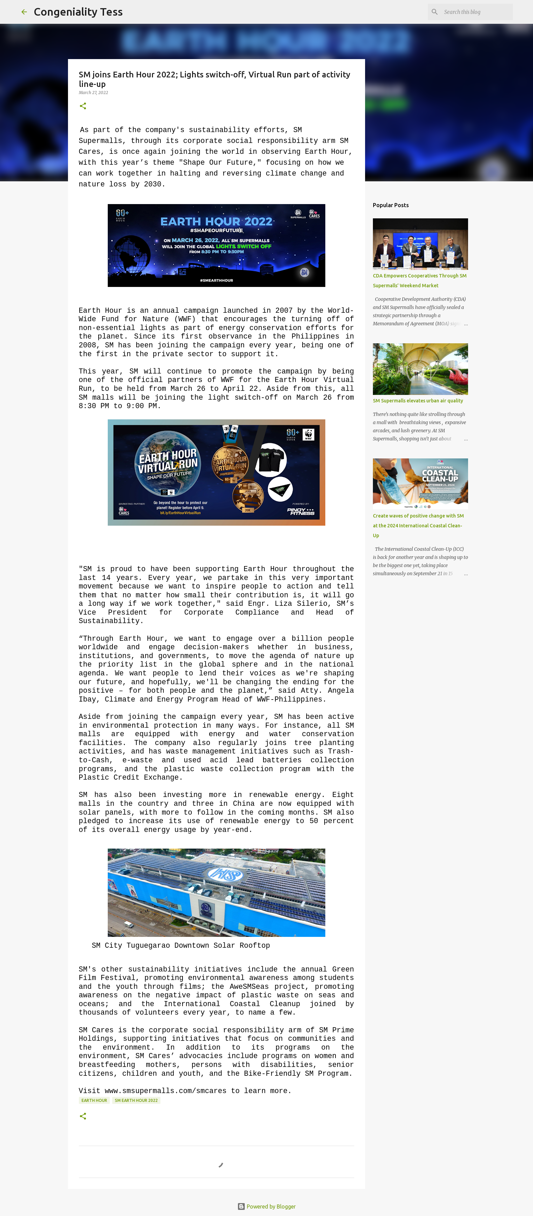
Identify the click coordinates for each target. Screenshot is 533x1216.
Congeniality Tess (78, 11)
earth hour (94, 1100)
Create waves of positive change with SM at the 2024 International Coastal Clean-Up (418, 525)
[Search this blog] (477, 12)
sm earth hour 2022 (136, 1100)
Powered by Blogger (266, 1206)
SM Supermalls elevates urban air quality (418, 400)
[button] (83, 106)
